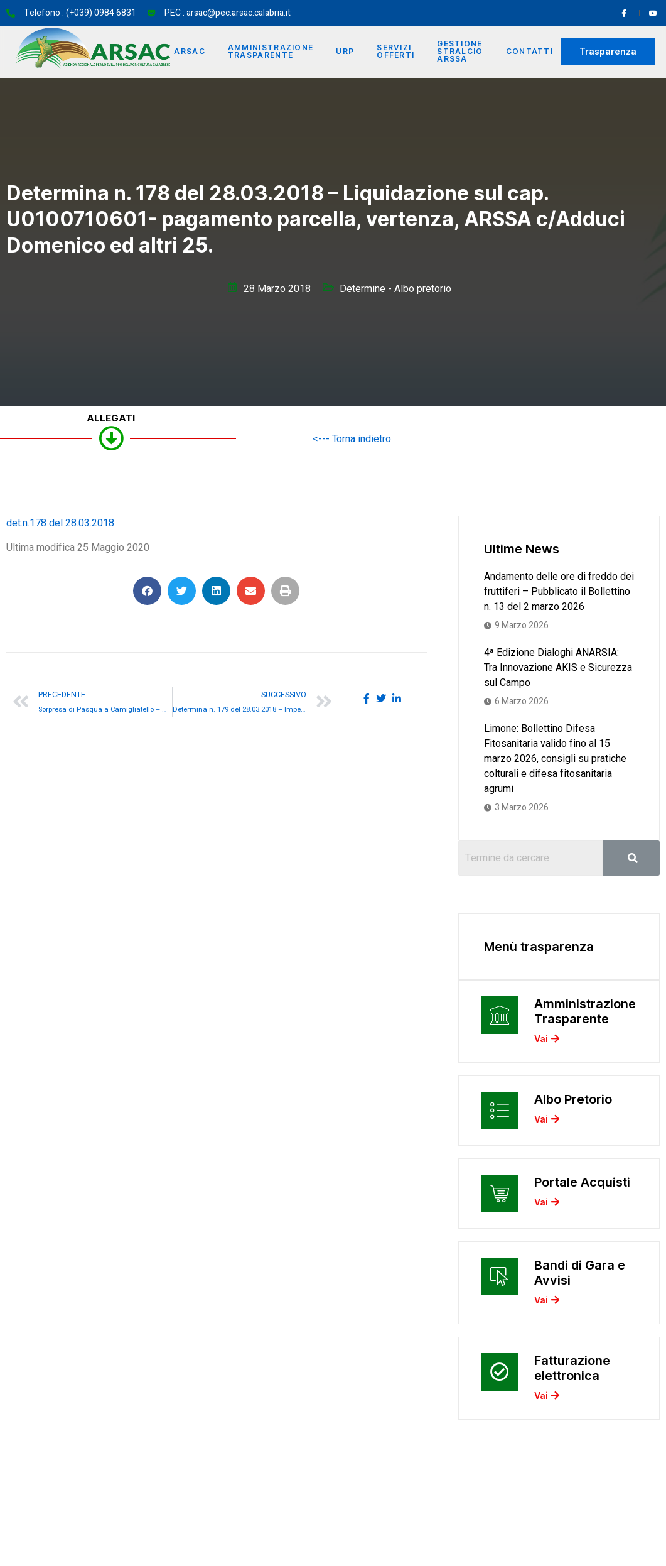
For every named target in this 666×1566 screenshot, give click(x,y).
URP (345, 51)
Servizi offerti (395, 51)
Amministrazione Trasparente (271, 51)
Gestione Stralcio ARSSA (460, 51)
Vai (546, 1039)
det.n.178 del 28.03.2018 (60, 523)
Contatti (529, 51)
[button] (147, 591)
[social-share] (366, 697)
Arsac (189, 51)
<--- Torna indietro (352, 439)
